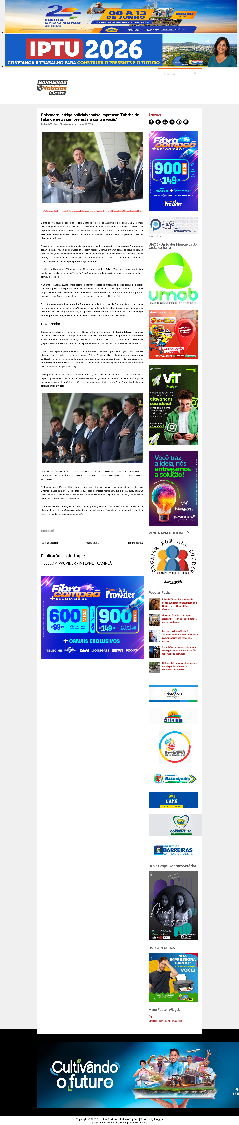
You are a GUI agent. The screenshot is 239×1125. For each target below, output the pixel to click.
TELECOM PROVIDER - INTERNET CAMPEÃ (76, 563)
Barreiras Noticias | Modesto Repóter (118, 1119)
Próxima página (135, 542)
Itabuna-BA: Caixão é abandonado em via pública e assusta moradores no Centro (179, 666)
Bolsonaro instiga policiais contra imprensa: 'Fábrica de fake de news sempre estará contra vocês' (90, 117)
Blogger (158, 1119)
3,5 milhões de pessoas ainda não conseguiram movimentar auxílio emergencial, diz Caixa (179, 650)
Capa (151, 1016)
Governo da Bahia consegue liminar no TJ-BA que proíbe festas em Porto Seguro (180, 618)
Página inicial (92, 542)
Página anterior (50, 542)
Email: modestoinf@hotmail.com (165, 1020)
